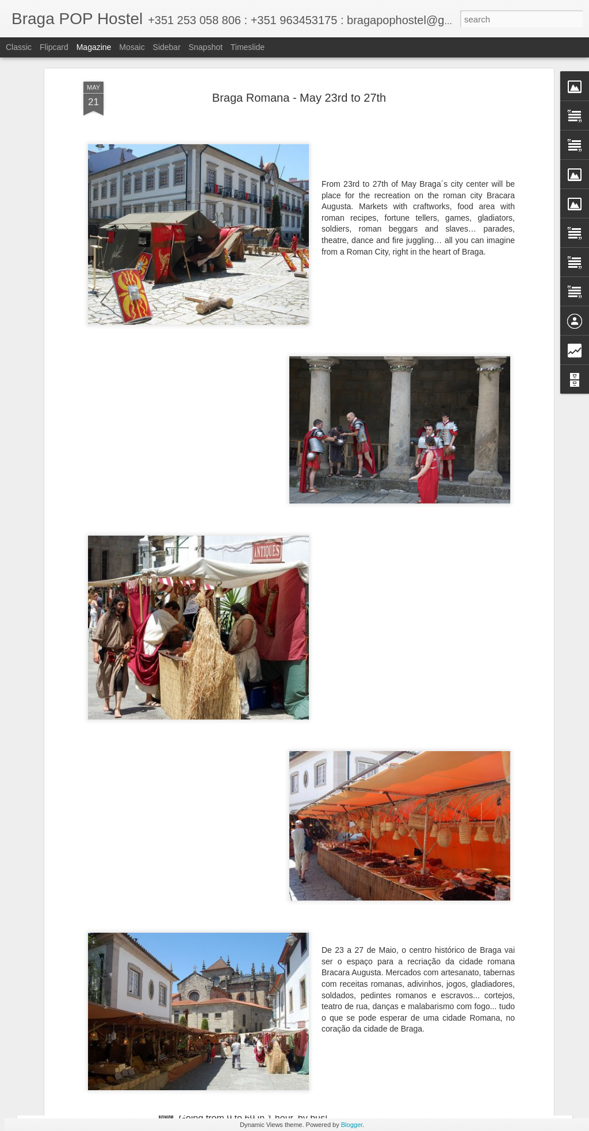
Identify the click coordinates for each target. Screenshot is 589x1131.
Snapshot (206, 47)
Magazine (94, 47)
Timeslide (248, 47)
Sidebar (167, 47)
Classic (19, 47)
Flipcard (54, 47)
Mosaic (131, 47)
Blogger (351, 1124)
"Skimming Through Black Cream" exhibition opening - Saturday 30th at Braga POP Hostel (287, 993)
